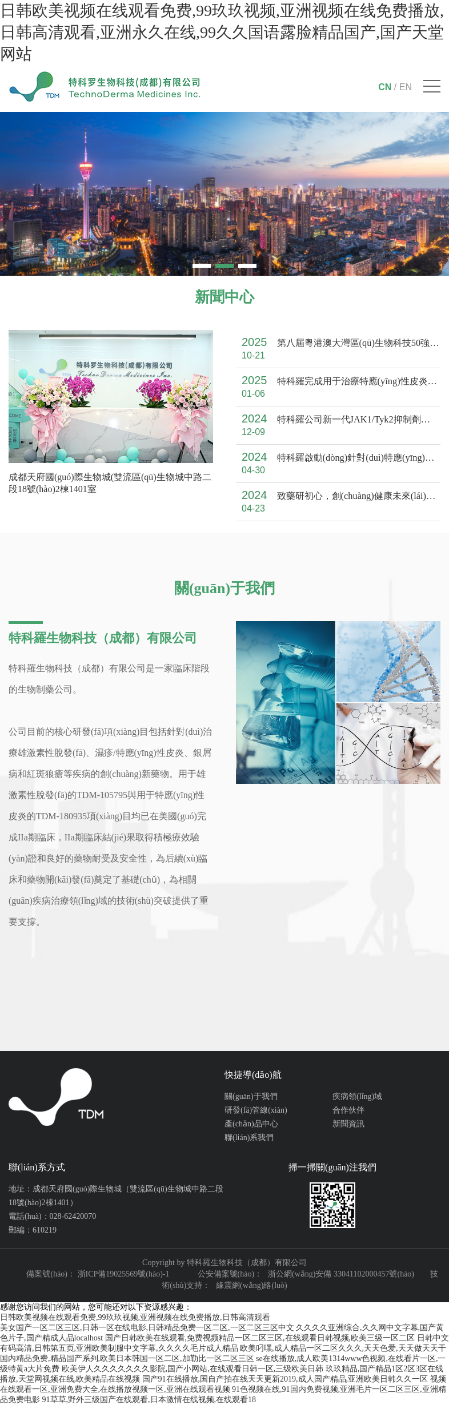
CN (384, 87)
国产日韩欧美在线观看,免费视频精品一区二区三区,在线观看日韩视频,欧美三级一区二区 (260, 1338)
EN (405, 87)
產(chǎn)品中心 (251, 1124)
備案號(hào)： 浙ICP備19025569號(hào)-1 (97, 1274)
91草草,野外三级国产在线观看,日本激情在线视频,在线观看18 (149, 1399)
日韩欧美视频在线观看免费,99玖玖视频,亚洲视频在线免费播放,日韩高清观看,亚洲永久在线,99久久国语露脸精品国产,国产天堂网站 (222, 32)
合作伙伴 (348, 1110)
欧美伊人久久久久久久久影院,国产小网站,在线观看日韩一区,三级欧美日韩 (193, 1368)
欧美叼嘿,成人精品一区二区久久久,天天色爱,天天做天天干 (343, 1348)
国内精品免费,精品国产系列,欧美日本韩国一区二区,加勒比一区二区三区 (127, 1358)
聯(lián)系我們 (249, 1137)
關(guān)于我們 (251, 1096)
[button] (202, 266)
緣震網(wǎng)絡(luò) (251, 1285)
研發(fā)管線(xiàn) (255, 1110)
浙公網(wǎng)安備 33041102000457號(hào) (341, 1274)
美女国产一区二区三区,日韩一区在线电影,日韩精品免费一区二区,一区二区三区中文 (147, 1327)
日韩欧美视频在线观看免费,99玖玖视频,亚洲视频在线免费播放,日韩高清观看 (135, 1317)
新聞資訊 (348, 1124)
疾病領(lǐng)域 (357, 1096)
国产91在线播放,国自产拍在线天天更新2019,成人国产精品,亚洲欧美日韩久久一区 (285, 1379)
